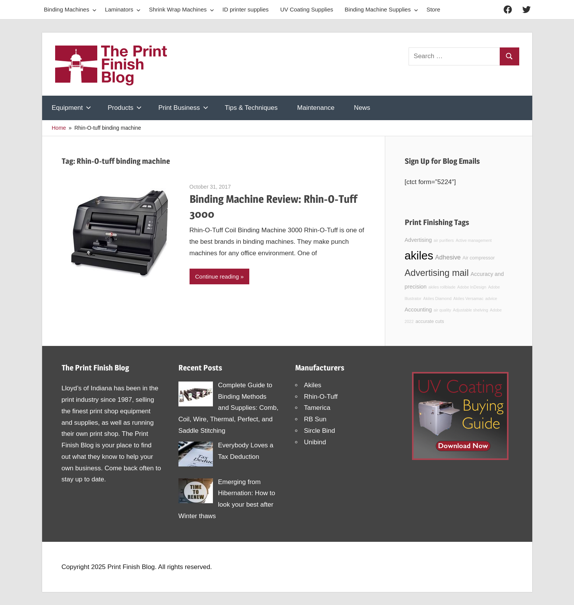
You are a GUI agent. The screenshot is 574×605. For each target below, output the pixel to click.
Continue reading (217, 276)
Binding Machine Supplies (381, 9)
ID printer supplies (245, 9)
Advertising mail (437, 273)
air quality (442, 310)
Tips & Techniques (251, 107)
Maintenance (315, 107)
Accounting (418, 310)
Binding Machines (70, 9)
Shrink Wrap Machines (181, 9)
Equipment (71, 107)
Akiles (312, 385)
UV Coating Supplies (306, 9)
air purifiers (443, 240)
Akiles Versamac (468, 298)
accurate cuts (429, 321)
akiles (419, 255)
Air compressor (479, 258)
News (362, 107)
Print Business (183, 107)
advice (491, 298)
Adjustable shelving (470, 310)
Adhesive (448, 257)
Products (125, 107)
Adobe (496, 310)
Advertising (418, 240)
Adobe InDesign (471, 287)
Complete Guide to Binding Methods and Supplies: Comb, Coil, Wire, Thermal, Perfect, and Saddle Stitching (228, 408)
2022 (409, 321)
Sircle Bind (319, 430)
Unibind (315, 442)
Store (433, 9)
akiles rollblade (442, 287)
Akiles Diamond (437, 298)
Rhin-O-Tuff (321, 396)
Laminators (123, 9)
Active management (474, 240)
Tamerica (317, 407)
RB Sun (315, 419)
